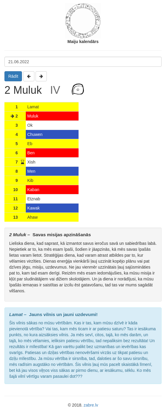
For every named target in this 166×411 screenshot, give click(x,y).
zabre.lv (91, 405)
